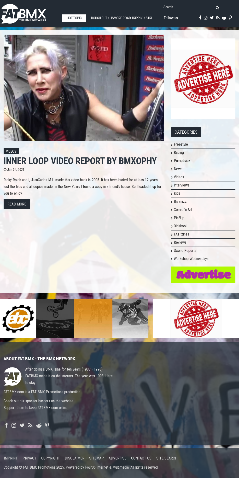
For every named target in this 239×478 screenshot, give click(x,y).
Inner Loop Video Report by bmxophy (80, 160)
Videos (11, 151)
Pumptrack (182, 160)
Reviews (180, 242)
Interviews (181, 185)
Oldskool (180, 226)
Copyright (50, 458)
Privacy (29, 458)
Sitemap (96, 458)
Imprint (11, 458)
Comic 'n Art (183, 209)
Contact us (141, 458)
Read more (16, 204)
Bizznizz (180, 201)
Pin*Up (179, 218)
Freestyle (181, 144)
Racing (179, 152)
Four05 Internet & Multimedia (107, 467)
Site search (166, 458)
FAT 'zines (181, 234)
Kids (177, 193)
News (178, 169)
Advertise (117, 458)
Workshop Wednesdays (191, 258)
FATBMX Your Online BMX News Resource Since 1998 (29, 12)
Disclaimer (74, 458)
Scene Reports (185, 250)
